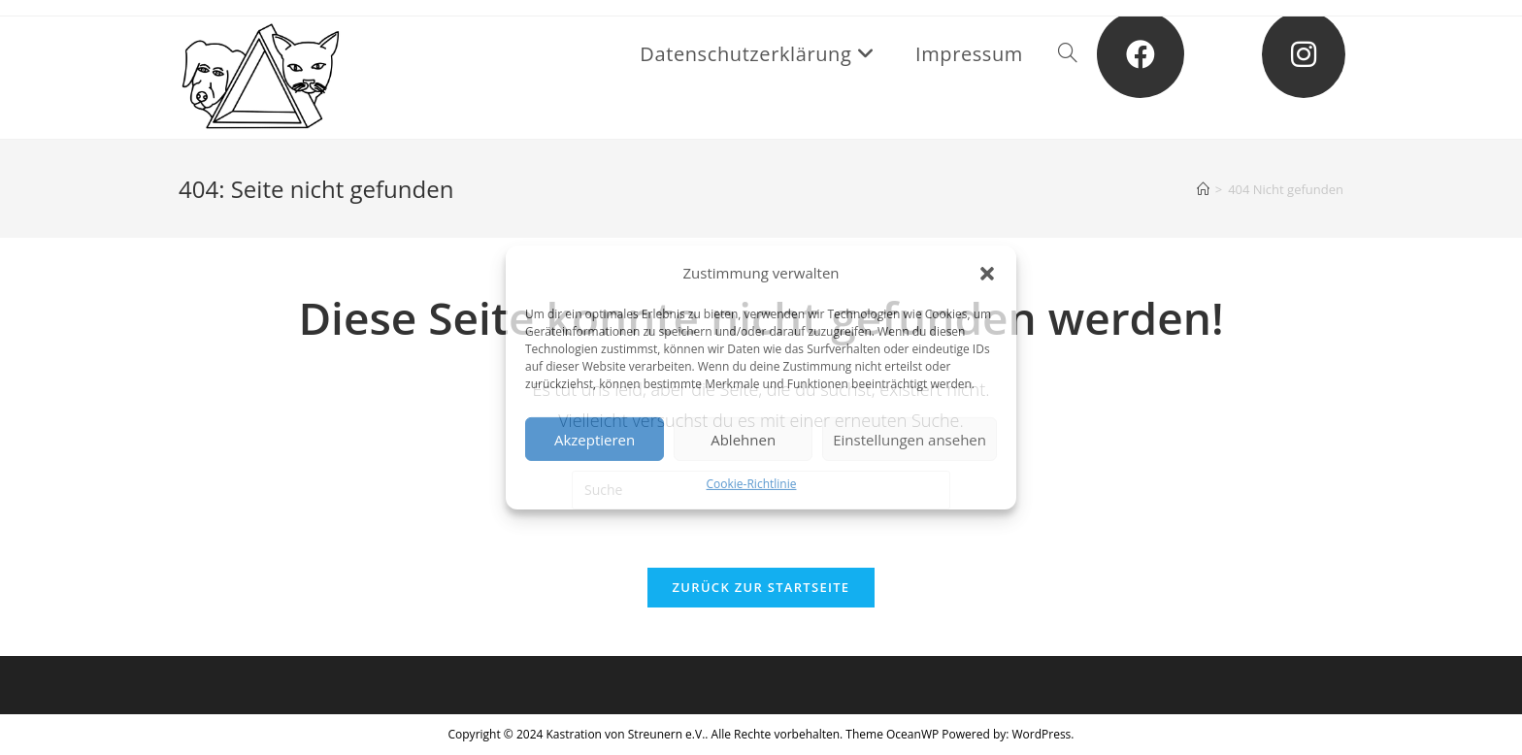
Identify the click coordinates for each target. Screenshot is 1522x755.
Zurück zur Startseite (761, 587)
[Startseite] (1203, 189)
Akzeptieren (594, 438)
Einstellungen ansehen (909, 438)
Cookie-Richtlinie (752, 484)
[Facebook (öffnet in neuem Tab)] (1140, 54)
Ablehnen (743, 438)
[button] (987, 272)
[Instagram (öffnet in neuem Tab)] (1303, 54)
